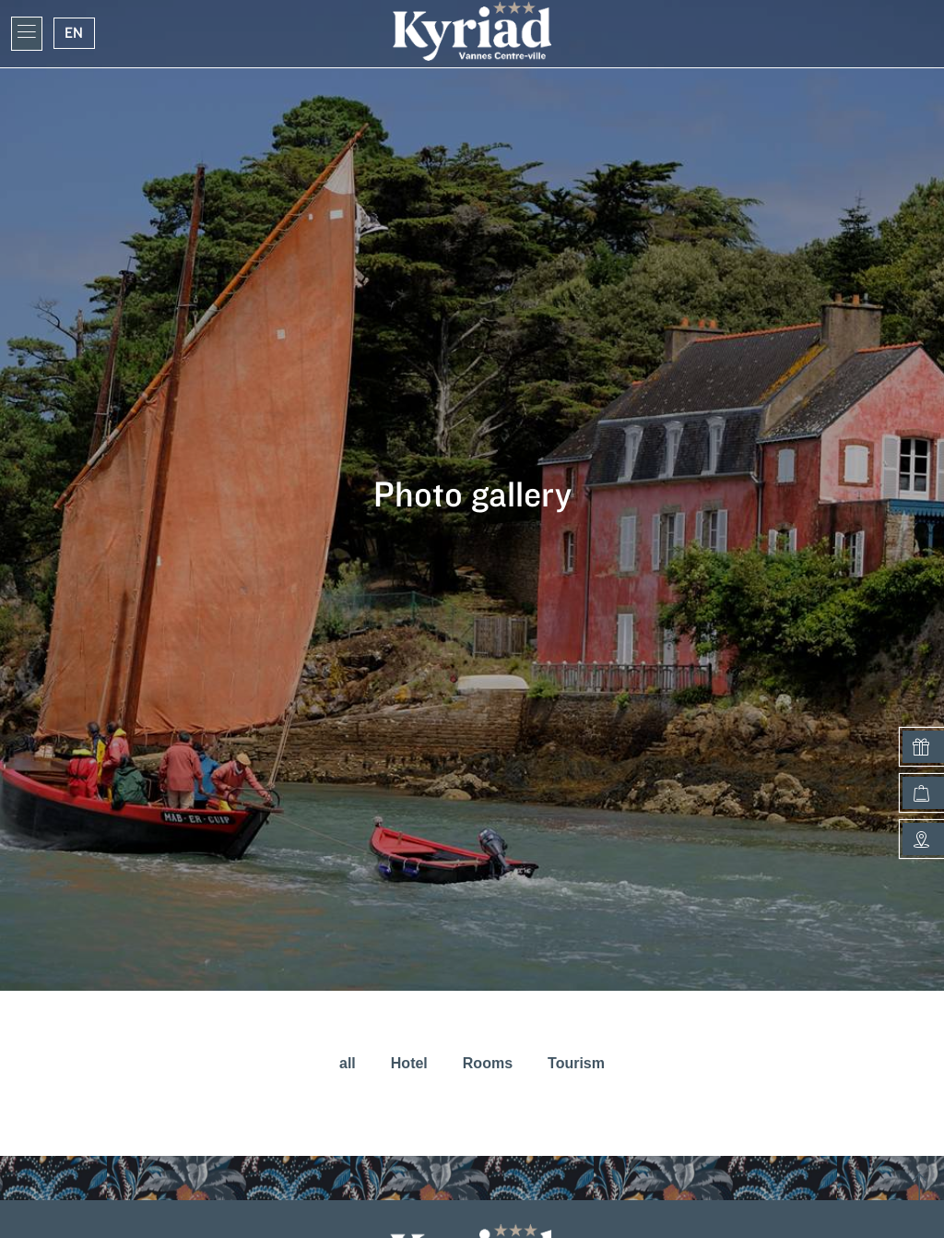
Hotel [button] (409, 1063)
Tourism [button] (576, 1063)
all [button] (347, 1063)
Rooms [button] (488, 1063)
